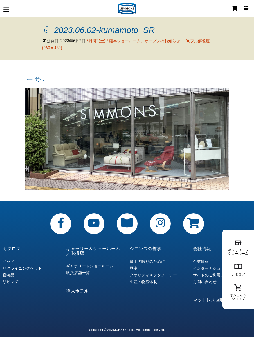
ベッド (8, 261)
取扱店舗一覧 (78, 273)
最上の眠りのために (147, 261)
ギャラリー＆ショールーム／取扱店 (93, 251)
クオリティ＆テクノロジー (153, 275)
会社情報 (202, 249)
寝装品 (8, 275)
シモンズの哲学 (145, 249)
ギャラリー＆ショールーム (89, 266)
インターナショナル (210, 268)
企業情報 (201, 261)
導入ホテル (77, 291)
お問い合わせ (205, 282)
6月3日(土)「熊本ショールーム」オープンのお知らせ (133, 41)
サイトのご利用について (214, 275)
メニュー (6, 9)
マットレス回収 (208, 300)
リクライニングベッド (22, 268)
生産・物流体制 (143, 282)
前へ (34, 79)
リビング (10, 282)
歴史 (134, 268)
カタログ (12, 249)
